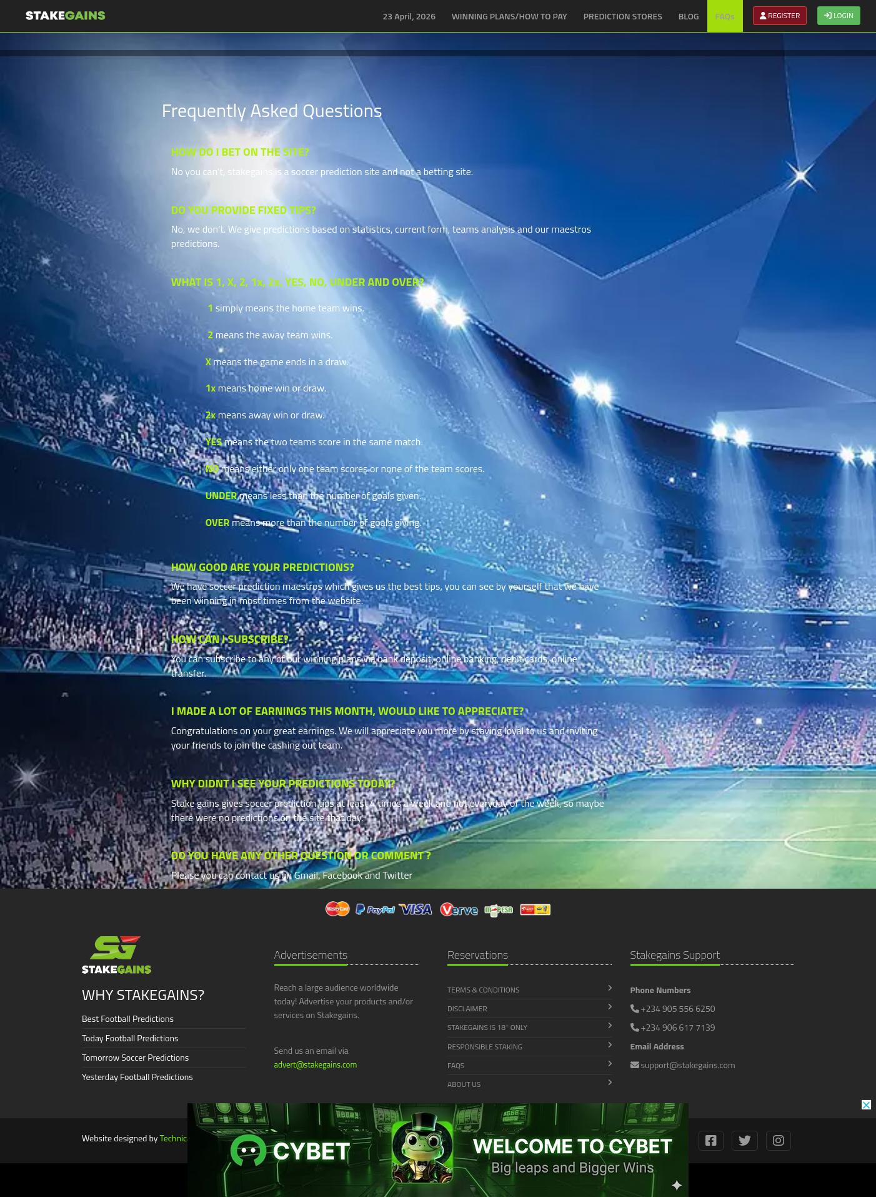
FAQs (725, 16)
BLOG (689, 16)
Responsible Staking (529, 1047)
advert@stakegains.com (315, 1064)
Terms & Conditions (529, 990)
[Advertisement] (81, 287)
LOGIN (839, 15)
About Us (529, 1084)
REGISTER (780, 15)
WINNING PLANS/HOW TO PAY (509, 16)
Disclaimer (529, 1008)
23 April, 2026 (409, 16)
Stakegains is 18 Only (529, 1027)
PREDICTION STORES (623, 16)
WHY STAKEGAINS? (143, 994)
